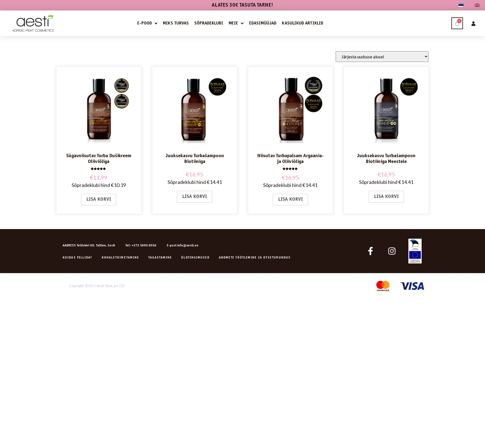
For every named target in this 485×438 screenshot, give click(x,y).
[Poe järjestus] (382, 56)
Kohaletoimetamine (120, 257)
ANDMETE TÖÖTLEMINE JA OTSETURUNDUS (254, 257)
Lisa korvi (98, 199)
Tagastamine (160, 257)
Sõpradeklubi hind (91, 185)
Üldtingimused (195, 257)
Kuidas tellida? (77, 257)
